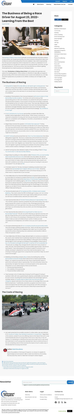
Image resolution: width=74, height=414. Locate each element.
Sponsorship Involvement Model (13, 258)
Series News (57, 66)
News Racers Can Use (59, 4)
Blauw (25, 257)
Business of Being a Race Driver (12, 57)
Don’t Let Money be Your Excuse (14, 113)
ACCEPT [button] (69, 411)
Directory (48, 4)
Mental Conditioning (59, 48)
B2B (4, 362)
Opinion (56, 56)
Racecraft (56, 64)
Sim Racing (57, 70)
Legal (55, 44)
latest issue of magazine (33, 179)
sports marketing (21, 365)
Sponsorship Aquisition (7, 364)
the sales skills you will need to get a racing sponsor (31, 86)
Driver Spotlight (58, 38)
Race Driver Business (8, 361)
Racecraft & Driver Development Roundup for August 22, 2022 (17, 367)
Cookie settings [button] (62, 411)
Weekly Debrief (58, 81)
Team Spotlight (58, 77)
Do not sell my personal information (11, 412)
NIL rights (27, 362)
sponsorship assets (17, 364)
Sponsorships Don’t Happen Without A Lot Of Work (25, 169)
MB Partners (29, 181)
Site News (56, 71)
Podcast (56, 60)
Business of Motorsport (60, 28)
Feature (56, 40)
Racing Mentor (9, 86)
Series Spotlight (58, 68)
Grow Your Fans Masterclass (35, 136)
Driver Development (59, 36)
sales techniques (40, 362)
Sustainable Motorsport (60, 75)
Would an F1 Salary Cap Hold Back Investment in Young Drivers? (25, 334)
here (23, 163)
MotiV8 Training (9, 136)
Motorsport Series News (60, 54)
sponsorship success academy (9, 365)
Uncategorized (58, 79)
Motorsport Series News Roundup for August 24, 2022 (15, 368)
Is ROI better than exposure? (32, 124)
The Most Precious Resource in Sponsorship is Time (33, 200)
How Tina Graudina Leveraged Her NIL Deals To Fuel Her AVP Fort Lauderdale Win (26, 243)
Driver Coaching (58, 34)
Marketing (56, 46)
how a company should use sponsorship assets (35, 226)
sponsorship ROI (41, 364)
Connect (70, 4)
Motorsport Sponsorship (18, 362)
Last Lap (56, 42)
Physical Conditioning (59, 58)
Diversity (56, 32)
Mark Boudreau (17, 349)
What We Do (40, 4)
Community (57, 30)
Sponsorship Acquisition (60, 73)
